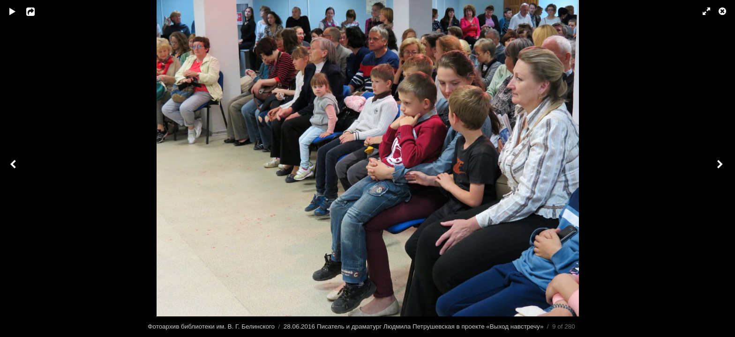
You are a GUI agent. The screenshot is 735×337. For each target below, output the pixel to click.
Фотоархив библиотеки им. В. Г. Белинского (211, 326)
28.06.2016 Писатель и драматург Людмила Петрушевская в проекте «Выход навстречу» (414, 326)
